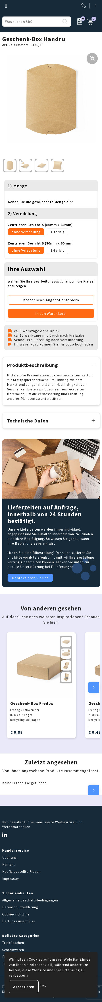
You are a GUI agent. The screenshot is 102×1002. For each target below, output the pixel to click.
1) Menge (17, 185)
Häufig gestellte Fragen (21, 871)
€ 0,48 (94, 732)
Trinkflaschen (13, 943)
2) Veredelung (22, 213)
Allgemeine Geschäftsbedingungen (30, 900)
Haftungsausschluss (18, 921)
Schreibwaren (13, 950)
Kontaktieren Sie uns (30, 578)
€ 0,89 (16, 732)
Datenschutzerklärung (20, 907)
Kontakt (8, 865)
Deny (43, 985)
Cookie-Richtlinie (16, 914)
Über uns (9, 857)
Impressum (11, 879)
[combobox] (31, 22)
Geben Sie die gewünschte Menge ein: (40, 202)
